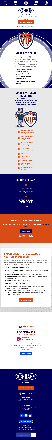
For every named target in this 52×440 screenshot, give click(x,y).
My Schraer (26, 19)
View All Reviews (26, 346)
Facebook (22, 407)
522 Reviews (30, 318)
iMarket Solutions (18, 437)
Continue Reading (26, 342)
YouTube (30, 407)
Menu (5, 4)
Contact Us (26, 224)
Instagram (26, 407)
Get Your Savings (26, 292)
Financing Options (26, 413)
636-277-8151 (26, 3)
